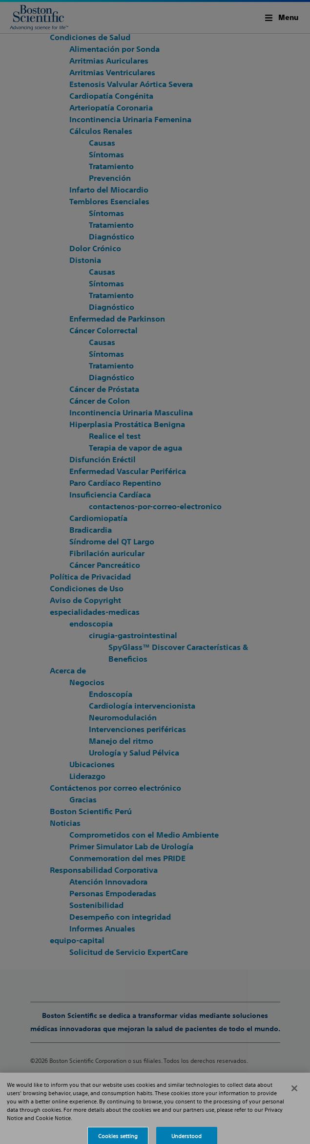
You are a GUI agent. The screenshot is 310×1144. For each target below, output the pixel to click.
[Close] (294, 1096)
